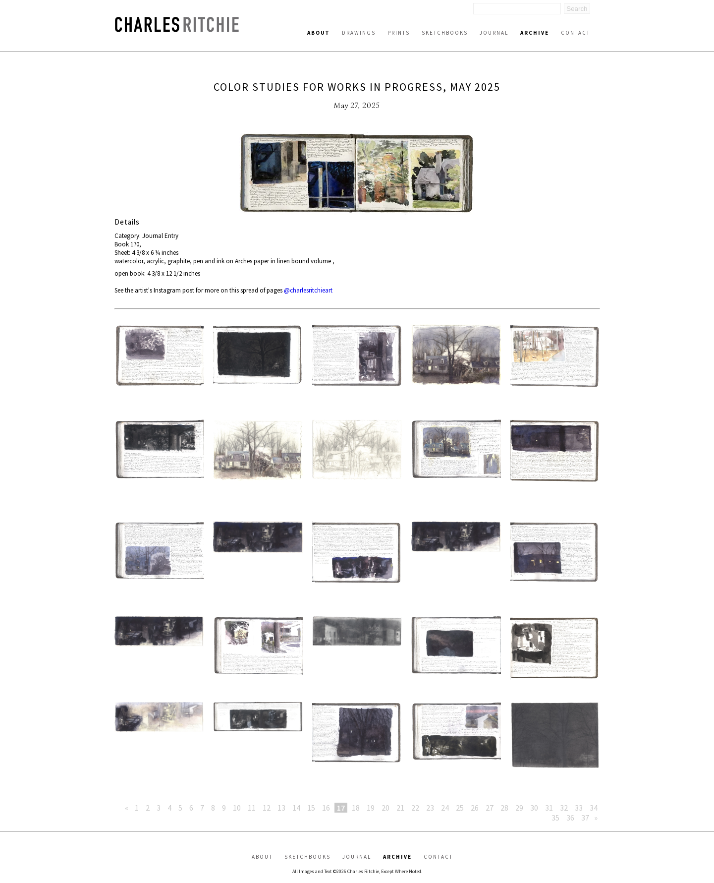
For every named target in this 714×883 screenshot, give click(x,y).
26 (475, 808)
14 (296, 808)
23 (430, 808)
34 (594, 808)
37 (585, 818)
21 (400, 808)
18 (356, 808)
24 (445, 808)
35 (555, 818)
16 (326, 808)
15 (311, 808)
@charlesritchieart (308, 290)
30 (534, 808)
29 (519, 808)
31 (549, 808)
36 (570, 818)
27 (490, 808)
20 (385, 808)
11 (252, 808)
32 (564, 808)
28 (504, 808)
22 (415, 808)
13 (281, 808)
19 (371, 808)
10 (237, 808)
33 (579, 808)
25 (460, 808)
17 (341, 808)
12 (267, 808)
